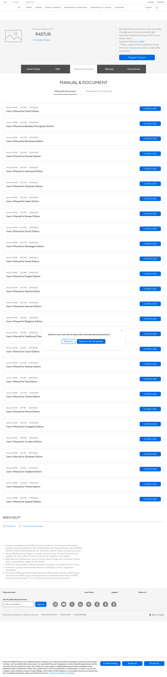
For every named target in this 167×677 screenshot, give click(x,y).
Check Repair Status (119, 600)
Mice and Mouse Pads (65, 626)
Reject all (132, 663)
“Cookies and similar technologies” (62, 673)
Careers (142, 612)
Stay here (68, 341)
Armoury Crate (90, 624)
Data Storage (35, 632)
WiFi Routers (62, 596)
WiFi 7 (32, 644)
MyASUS (114, 628)
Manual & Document (65, 91)
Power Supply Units (37, 620)
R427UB (8, 13)
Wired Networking (64, 606)
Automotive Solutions (92, 608)
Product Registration (119, 608)
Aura (86, 628)
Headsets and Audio (64, 630)
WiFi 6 (32, 648)
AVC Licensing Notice (92, 616)
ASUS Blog (88, 612)
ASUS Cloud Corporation (148, 620)
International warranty (120, 596)
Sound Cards (35, 624)
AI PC (86, 596)
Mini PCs (33, 600)
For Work (6, 616)
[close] (122, 330)
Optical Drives (35, 628)
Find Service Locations (120, 604)
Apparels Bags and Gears (66, 634)
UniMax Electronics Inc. (148, 624)
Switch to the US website (91, 341)
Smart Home (62, 610)
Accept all (154, 663)
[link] (7, 8)
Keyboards (61, 622)
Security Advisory (118, 620)
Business (160, 2)
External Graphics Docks (39, 636)
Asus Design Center (91, 600)
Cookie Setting (110, 663)
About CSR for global (147, 604)
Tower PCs (7, 648)
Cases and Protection (65, 638)
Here (141, 41)
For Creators (8, 620)
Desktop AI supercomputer (67, 614)
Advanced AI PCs (91, 620)
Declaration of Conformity (99, 91)
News (141, 596)
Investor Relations (146, 600)
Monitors (6, 640)
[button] (151, 2)
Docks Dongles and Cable (67, 646)
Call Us (114, 616)
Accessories (7, 604)
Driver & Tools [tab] (33, 69)
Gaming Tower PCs (37, 596)
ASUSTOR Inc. (144, 616)
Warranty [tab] (109, 69)
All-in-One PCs (8, 644)
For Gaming (7, 628)
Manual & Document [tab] (83, 69)
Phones (6, 600)
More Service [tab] (134, 69)
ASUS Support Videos (120, 624)
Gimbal (59, 650)
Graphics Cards (36, 616)
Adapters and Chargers (66, 642)
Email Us (11, 526)
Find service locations (33, 526)
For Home (7, 612)
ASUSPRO (88, 604)
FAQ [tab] (58, 69)
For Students (8, 624)
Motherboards (35, 612)
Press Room (143, 608)
